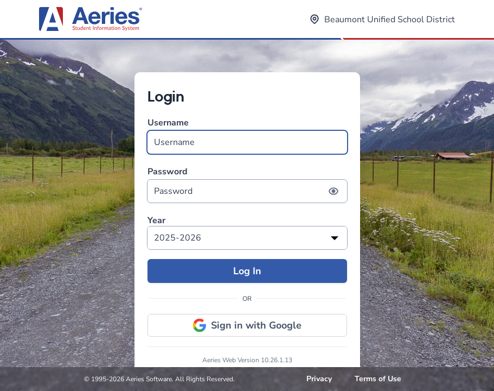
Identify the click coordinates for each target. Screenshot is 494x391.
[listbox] (247, 237)
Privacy (319, 379)
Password (247, 184)
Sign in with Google (247, 325)
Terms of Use (378, 379)
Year (156, 220)
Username (247, 135)
